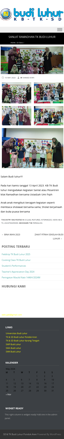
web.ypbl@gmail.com (12, 314)
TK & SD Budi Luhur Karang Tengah (22, 340)
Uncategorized (11, 223)
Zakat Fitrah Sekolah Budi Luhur (49, 236)
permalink (37, 223)
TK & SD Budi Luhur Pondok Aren (21, 337)
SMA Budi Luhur (13, 348)
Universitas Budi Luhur (16, 333)
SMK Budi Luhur (13, 351)
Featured (36, 220)
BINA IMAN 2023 (11, 234)
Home (13, 43)
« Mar (8, 394)
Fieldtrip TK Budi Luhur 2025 (16, 254)
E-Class (20, 43)
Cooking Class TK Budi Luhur (16, 260)
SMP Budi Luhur (13, 344)
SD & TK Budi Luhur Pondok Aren (20, 434)
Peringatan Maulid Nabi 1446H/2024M (21, 277)
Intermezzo (46, 220)
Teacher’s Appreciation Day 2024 (18, 271)
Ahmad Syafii (28, 78)
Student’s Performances (14, 265)
